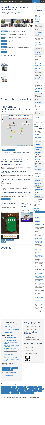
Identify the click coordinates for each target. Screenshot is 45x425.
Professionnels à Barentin (6, 386)
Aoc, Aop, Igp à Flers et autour (10, 348)
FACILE (3, 255)
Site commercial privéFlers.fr (35, 2)
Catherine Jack (11, 14)
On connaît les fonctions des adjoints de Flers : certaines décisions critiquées (39, 241)
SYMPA (12, 255)
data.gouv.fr (11, 169)
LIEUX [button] (3, 37)
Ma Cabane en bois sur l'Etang (39, 191)
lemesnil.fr (41, 388)
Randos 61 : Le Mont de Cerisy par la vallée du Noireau (38, 67)
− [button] (2, 137)
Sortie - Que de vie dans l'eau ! (38, 44)
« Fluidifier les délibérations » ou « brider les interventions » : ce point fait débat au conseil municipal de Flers (39, 254)
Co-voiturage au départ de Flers (10, 351)
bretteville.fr (29, 386)
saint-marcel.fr (22, 392)
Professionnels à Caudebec (6, 388)
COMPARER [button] (4, 44)
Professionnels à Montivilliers (31, 390)
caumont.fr (14, 388)
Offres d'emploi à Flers (8, 332)
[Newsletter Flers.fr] (41, 1)
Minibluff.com (4, 225)
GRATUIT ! (3, 257)
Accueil (5, 1)
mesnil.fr (23, 390)
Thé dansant (38, 115)
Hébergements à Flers (13, 324)
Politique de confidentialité (7, 375)
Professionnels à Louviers (16, 390)
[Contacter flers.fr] (43, 1)
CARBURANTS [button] (4, 31)
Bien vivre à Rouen (30, 392)
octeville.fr (40, 390)
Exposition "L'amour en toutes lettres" (39, 20)
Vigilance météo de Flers (9, 356)
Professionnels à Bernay (21, 386)
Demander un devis (6, 367)
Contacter (13, 363)
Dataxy (9, 168)
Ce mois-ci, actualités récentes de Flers (12, 349)
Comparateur (10, 1)
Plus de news (38, 314)
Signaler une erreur (14, 367)
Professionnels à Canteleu (37, 386)
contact (18, 12)
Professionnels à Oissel (6, 392)
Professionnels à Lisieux (6, 390)
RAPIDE (7, 255)
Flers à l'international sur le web (10, 357)
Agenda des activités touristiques (10, 340)
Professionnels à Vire (14, 392)
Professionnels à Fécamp (22, 388)
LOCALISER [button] (4, 47)
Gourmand (20, 1)
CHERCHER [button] (4, 52)
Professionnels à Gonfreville (33, 388)
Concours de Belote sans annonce (38, 90)
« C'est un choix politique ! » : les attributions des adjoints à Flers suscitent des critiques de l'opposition (38, 220)
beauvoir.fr (14, 386)
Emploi (16, 1)
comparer (27, 226)
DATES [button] (3, 34)
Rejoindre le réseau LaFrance (8, 369)
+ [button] (2, 135)
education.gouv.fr (4, 169)
